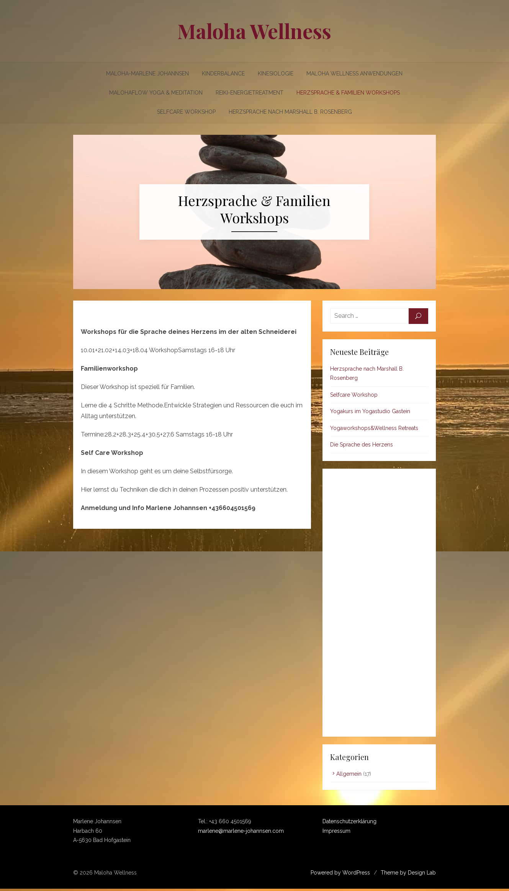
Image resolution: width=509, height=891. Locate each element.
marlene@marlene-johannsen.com (240, 833)
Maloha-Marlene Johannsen (147, 73)
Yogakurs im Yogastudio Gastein (371, 413)
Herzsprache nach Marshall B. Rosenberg (290, 112)
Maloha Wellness (255, 31)
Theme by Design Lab (411, 874)
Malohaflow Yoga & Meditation (156, 93)
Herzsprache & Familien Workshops (348, 93)
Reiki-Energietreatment (249, 93)
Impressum (338, 833)
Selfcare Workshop (186, 112)
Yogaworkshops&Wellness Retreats (375, 430)
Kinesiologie (276, 73)
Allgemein (350, 776)
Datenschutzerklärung (351, 824)
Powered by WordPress (343, 874)
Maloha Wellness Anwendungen (355, 73)
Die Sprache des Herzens (362, 447)
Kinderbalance (223, 73)
